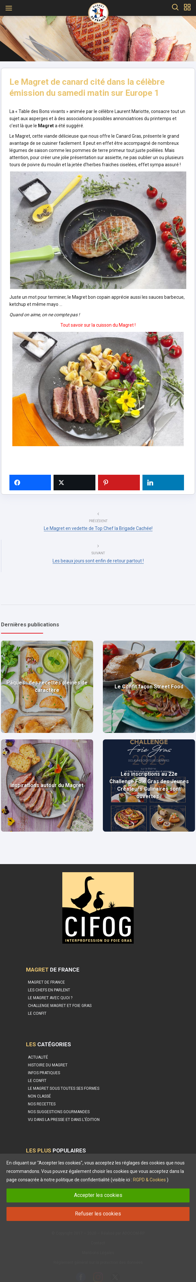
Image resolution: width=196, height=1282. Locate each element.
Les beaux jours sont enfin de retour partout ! (98, 562)
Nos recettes (41, 1097)
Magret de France (46, 976)
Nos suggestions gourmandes (59, 1105)
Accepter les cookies (98, 1195)
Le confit (37, 1007)
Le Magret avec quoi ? (50, 991)
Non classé (39, 1089)
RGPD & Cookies (149, 1179)
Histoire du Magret (47, 1058)
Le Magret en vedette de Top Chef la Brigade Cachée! (98, 529)
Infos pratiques (44, 1066)
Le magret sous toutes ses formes (63, 1082)
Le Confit (37, 1074)
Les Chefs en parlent (49, 983)
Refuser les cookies (98, 1214)
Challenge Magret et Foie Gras (60, 999)
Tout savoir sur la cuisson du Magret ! (98, 327)
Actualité (38, 1051)
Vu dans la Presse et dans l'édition (64, 1113)
